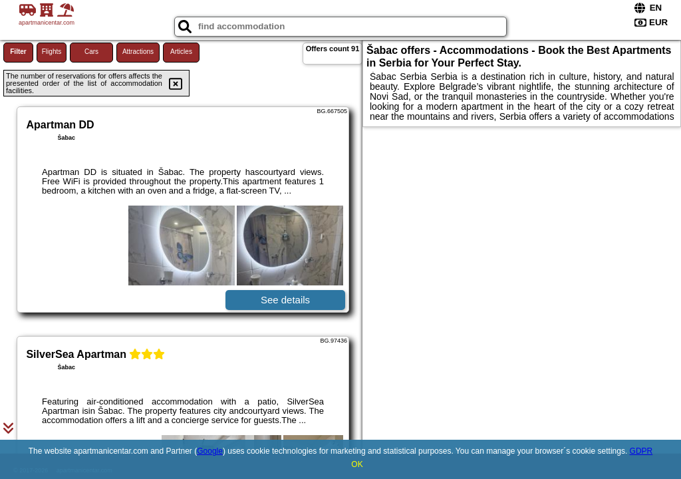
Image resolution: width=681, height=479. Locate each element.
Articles (181, 51)
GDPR (641, 451)
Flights (51, 51)
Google (210, 451)
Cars (91, 51)
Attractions (138, 51)
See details (285, 299)
